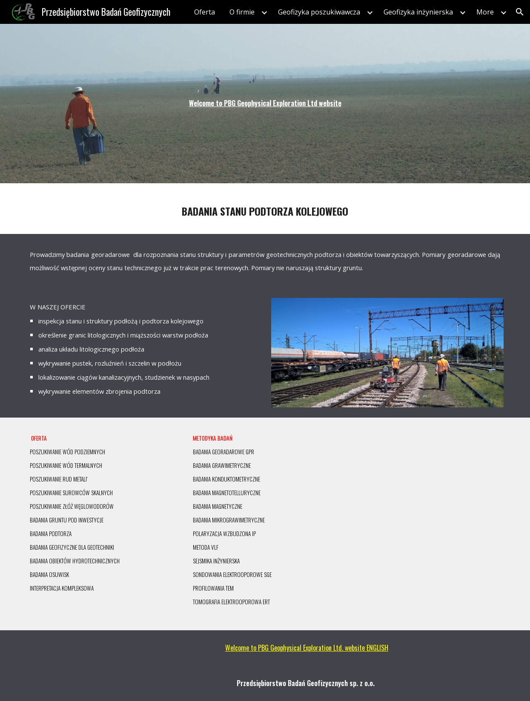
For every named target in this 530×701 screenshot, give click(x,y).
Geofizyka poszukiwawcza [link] (319, 12)
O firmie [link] (242, 12)
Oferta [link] (204, 12)
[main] (264, 103)
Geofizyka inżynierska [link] (418, 12)
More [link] (485, 12)
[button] (520, 12)
